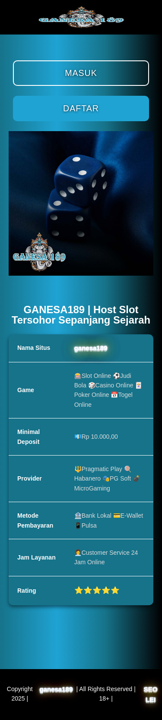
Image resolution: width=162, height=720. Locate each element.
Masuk (81, 73)
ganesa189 (91, 348)
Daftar (81, 108)
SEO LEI (151, 694)
